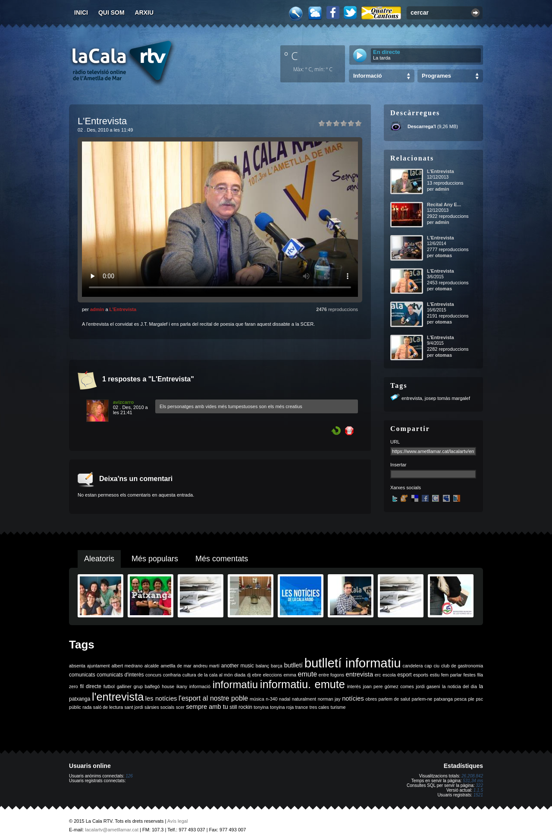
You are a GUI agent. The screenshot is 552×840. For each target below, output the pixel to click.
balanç (262, 665)
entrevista (411, 398)
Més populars (155, 558)
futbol (109, 686)
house (168, 686)
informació (199, 686)
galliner (124, 686)
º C (291, 55)
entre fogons (331, 674)
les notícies (161, 698)
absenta (77, 665)
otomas (443, 255)
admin (97, 309)
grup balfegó (147, 686)
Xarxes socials (405, 487)
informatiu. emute (302, 684)
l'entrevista (118, 697)
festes (469, 674)
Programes (436, 75)
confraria (172, 674)
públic (75, 707)
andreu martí (206, 665)
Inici (81, 12)
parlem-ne (422, 699)
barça (276, 665)
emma (289, 674)
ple (471, 699)
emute (307, 674)
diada (239, 674)
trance (301, 707)
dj (249, 674)
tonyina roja (282, 707)
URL (395, 441)
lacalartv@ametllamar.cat (111, 829)
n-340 (271, 699)
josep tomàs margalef (447, 398)
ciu (436, 665)
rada (86, 707)
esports (420, 674)
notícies (353, 698)
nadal (284, 699)
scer (180, 707)
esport (404, 675)
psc (479, 699)
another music (237, 666)
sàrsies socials (159, 707)
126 (129, 776)
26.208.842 (472, 776)
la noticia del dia (459, 686)
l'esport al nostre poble (213, 698)
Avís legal (177, 821)
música (257, 699)
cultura (189, 674)
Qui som (111, 12)
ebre (256, 674)
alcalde (151, 665)
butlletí (293, 665)
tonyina (261, 707)
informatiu (235, 684)
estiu (435, 674)
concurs (153, 674)
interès (354, 686)
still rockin (240, 707)
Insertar (398, 464)
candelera (413, 665)
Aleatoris (99, 558)
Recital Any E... (444, 204)
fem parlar (451, 674)
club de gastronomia (462, 665)
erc (378, 674)
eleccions (272, 674)
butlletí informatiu (352, 663)
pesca (461, 699)
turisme (337, 707)
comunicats (82, 675)
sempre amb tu (207, 706)
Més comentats (221, 558)
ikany (181, 686)
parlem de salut (394, 699)
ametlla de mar (175, 665)
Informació (367, 75)
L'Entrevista (123, 309)
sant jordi (134, 707)
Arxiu (144, 12)
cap (428, 665)
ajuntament (98, 665)
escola (389, 674)
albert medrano (127, 665)
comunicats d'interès (120, 675)
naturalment (304, 699)
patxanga (443, 699)
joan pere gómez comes (388, 686)
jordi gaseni (428, 686)
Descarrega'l (422, 126)
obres (371, 699)
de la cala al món (215, 674)
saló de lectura (108, 707)
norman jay (329, 699)
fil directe (90, 686)
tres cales (319, 707)
